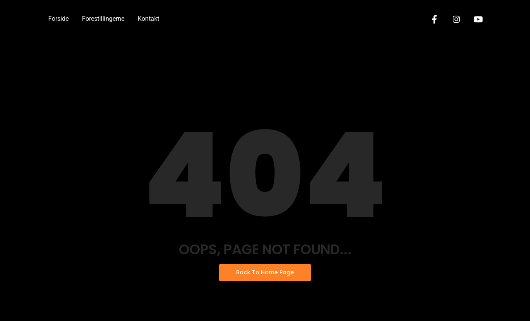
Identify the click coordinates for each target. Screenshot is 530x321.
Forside (58, 18)
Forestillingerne (103, 18)
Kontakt (148, 18)
